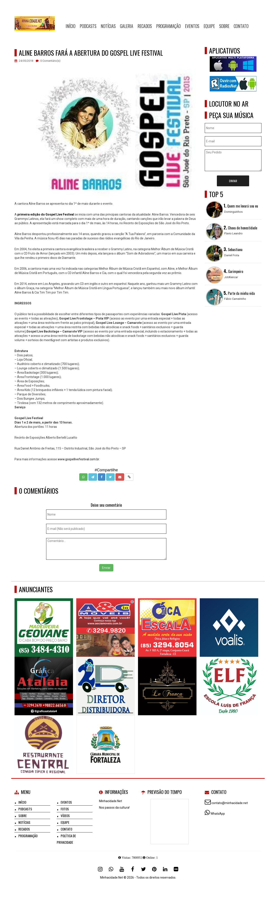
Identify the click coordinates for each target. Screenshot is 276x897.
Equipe (209, 26)
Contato (241, 26)
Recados (145, 26)
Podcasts (88, 26)
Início (70, 26)
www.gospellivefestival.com (77, 459)
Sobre (224, 26)
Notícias (108, 26)
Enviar (106, 567)
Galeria (126, 26)
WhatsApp (218, 813)
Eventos (192, 26)
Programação (168, 26)
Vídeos (65, 815)
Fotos (65, 808)
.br (97, 459)
